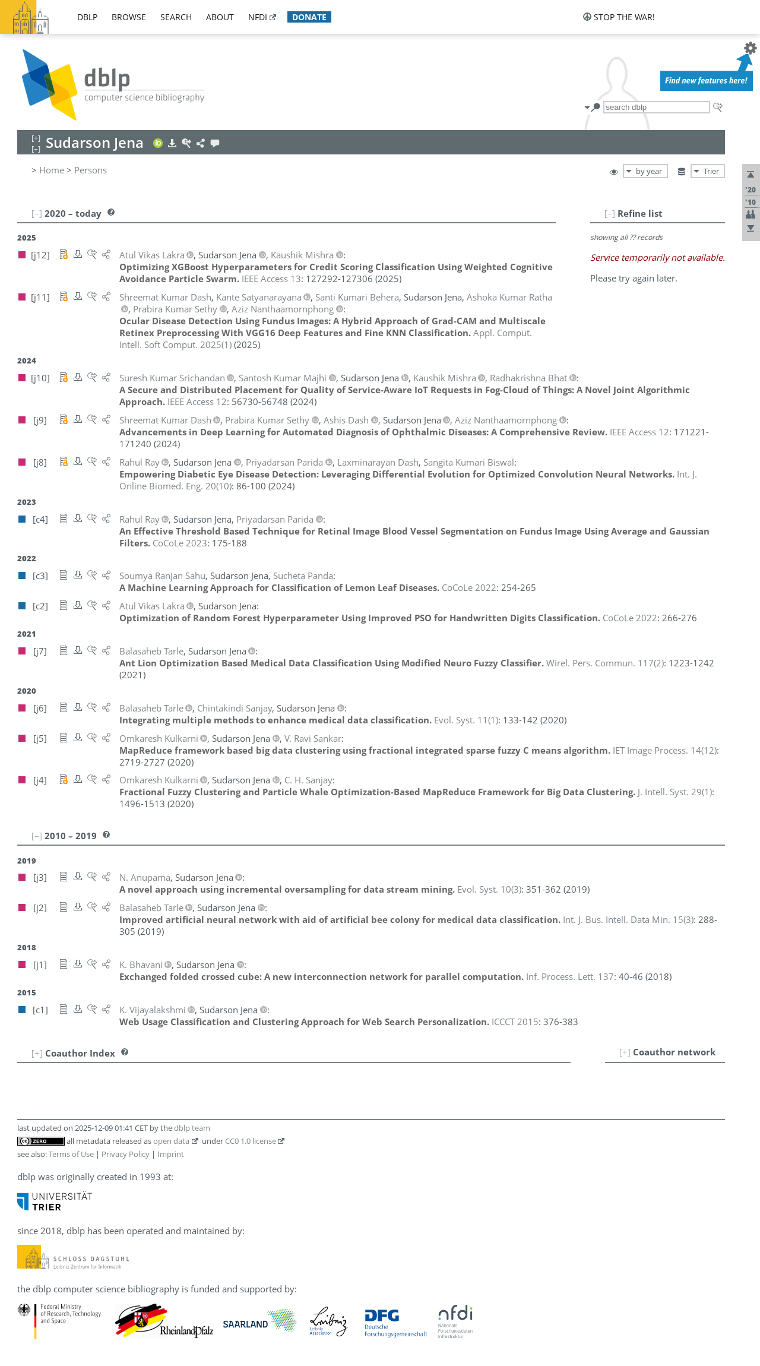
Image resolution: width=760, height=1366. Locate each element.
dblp (87, 17)
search (176, 17)
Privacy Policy (126, 1154)
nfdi (257, 17)
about (220, 17)
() (605, 663)
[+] (625, 1052)
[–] (609, 213)
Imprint (170, 1154)
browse (129, 17)
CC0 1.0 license (250, 1141)
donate (309, 17)
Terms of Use (71, 1154)
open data (171, 1141)
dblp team (192, 1127)
